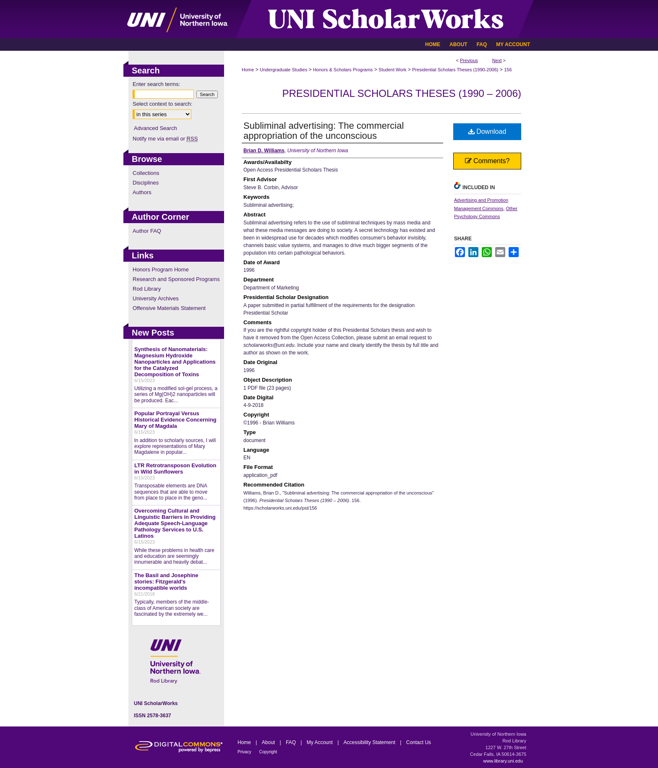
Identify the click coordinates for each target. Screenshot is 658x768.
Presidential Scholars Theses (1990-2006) (455, 69)
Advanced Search (155, 128)
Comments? (487, 160)
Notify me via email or (165, 138)
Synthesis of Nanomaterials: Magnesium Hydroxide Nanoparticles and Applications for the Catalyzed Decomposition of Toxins (175, 361)
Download (487, 131)
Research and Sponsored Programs (176, 279)
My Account (320, 742)
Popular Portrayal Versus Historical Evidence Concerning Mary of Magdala (175, 419)
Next (497, 60)
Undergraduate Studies (283, 69)
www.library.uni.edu (503, 760)
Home (248, 69)
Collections (146, 173)
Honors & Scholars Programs (343, 69)
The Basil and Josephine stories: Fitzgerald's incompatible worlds (166, 581)
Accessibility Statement (370, 742)
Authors (142, 192)
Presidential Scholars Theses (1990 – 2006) (401, 93)
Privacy (245, 752)
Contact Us (418, 742)
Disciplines (146, 183)
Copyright (268, 752)
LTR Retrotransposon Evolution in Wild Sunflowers (175, 468)
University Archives (156, 298)
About (269, 742)
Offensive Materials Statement (169, 308)
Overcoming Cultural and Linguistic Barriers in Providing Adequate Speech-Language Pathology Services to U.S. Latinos (175, 523)
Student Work (392, 69)
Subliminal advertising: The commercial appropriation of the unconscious (323, 130)
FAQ (291, 742)
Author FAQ (147, 231)
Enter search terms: (156, 84)
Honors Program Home (161, 269)
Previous (469, 60)
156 (508, 69)
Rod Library (147, 289)
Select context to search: (162, 104)
